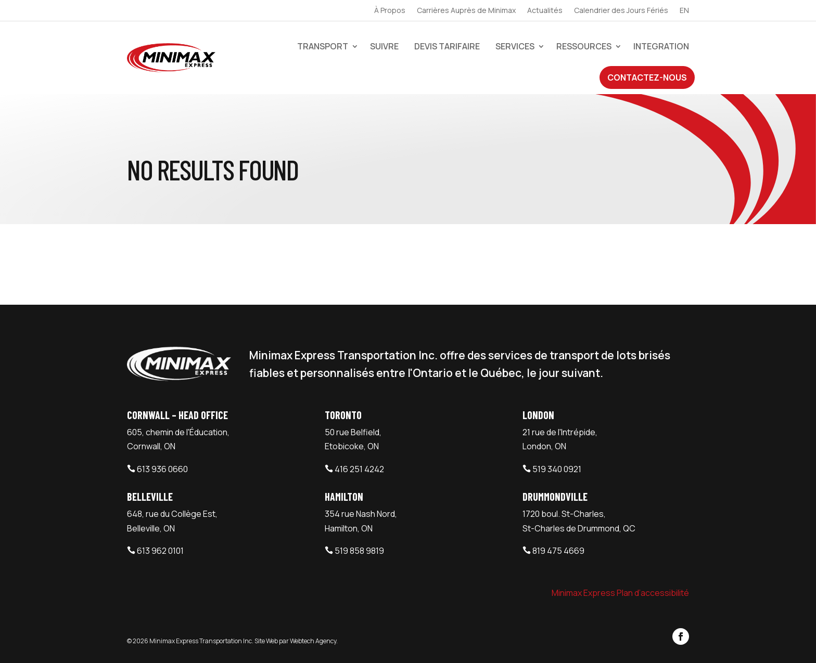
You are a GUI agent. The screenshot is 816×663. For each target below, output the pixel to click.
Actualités (545, 11)
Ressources (583, 46)
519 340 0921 (556, 469)
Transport (322, 46)
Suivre (384, 46)
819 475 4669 (558, 550)
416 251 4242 (359, 469)
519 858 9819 (359, 550)
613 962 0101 (160, 550)
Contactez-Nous (647, 77)
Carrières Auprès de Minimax (466, 11)
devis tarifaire (447, 46)
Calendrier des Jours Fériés (621, 11)
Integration (661, 46)
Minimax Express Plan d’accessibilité (620, 593)
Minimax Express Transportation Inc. (201, 640)
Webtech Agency (313, 640)
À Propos (389, 11)
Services (514, 46)
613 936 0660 (162, 469)
